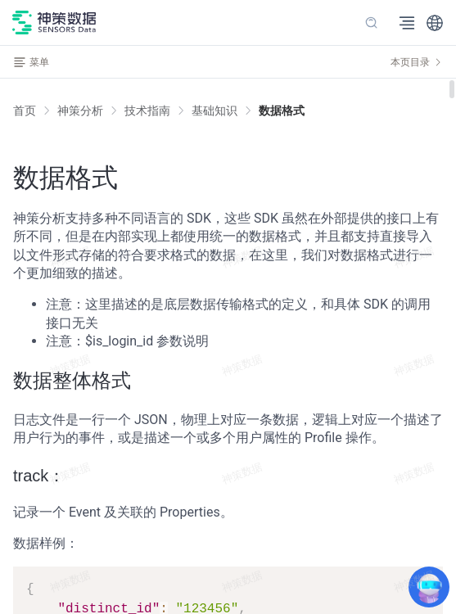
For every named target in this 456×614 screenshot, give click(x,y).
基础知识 (214, 110)
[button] (435, 23)
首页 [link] (24, 110)
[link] (80, 110)
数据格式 (282, 110)
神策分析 (80, 110)
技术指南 (147, 110)
